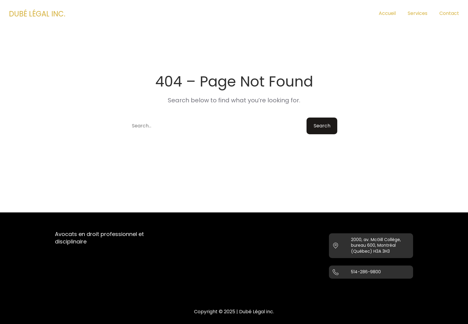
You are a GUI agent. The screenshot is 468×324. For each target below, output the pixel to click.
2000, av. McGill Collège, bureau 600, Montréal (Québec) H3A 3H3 (376, 245)
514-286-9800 (366, 272)
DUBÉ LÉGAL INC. (37, 14)
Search (322, 125)
